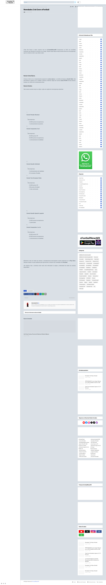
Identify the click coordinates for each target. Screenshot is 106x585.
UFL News (92, 447)
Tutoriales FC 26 (89, 286)
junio (90, 62)
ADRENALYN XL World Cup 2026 (84, 254)
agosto (90, 58)
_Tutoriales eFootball (94, 440)
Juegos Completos (82, 271)
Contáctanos (93, 453)
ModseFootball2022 (82, 275)
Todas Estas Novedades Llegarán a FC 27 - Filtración (93, 387)
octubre (90, 54)
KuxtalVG (90, 185)
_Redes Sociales (82, 454)
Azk (24, 12)
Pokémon (81, 282)
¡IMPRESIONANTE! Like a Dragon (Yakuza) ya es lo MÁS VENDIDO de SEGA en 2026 (93, 382)
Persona (93, 278)
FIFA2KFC (90, 181)
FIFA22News (88, 267)
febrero (90, 45)
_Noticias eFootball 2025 (95, 439)
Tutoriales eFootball (90, 201)
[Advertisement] (50, 64)
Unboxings (90, 205)
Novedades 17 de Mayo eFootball (91, 375)
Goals (96, 269)
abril (90, 41)
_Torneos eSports (82, 453)
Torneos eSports (90, 199)
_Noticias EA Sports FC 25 (96, 445)
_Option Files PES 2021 (83, 444)
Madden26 (86, 273)
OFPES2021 (88, 278)
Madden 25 (81, 448)
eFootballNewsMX (35, 581)
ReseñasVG (90, 197)
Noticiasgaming (90, 191)
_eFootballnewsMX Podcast (84, 442)
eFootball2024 (95, 265)
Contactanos (100, 582)
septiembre (90, 56)
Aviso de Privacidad (81, 582)
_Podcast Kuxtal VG (82, 451)
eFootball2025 (30, 290)
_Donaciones (93, 454)
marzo (90, 43)
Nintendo (89, 275)
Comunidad (81, 259)
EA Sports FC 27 (82, 263)
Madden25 (90, 187)
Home (72, 6)
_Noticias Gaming (82, 450)
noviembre (90, 51)
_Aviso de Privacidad (94, 456)
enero (90, 47)
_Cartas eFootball (82, 440)
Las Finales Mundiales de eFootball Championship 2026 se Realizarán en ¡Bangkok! (92, 560)
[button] (79, 2)
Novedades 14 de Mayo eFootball (91, 565)
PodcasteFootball (90, 195)
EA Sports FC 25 (90, 179)
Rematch (90, 282)
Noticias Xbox (95, 275)
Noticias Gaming (94, 448)
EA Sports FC (81, 261)
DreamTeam (96, 259)
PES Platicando (90, 193)
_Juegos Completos (94, 451)
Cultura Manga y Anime (89, 259)
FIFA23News (94, 267)
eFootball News (82, 439)
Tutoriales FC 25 (82, 286)
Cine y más (96, 257)
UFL (90, 203)
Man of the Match (90, 189)
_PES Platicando (94, 442)
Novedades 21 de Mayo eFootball (91, 570)
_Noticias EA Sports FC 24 (84, 447)
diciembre (90, 49)
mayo (90, 39)
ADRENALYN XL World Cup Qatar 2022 (85, 257)
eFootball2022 (82, 265)
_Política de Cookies (82, 456)
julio (90, 60)
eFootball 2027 (96, 263)
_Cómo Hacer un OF (94, 444)
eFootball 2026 (89, 263)
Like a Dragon (94, 271)
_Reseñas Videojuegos (95, 450)
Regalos (85, 282)
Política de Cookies (91, 582)
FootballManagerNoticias (90, 183)
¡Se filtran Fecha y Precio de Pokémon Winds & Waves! (36, 334)
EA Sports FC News (82, 445)
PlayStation (88, 280)
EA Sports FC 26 (95, 261)
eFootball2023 (88, 265)
